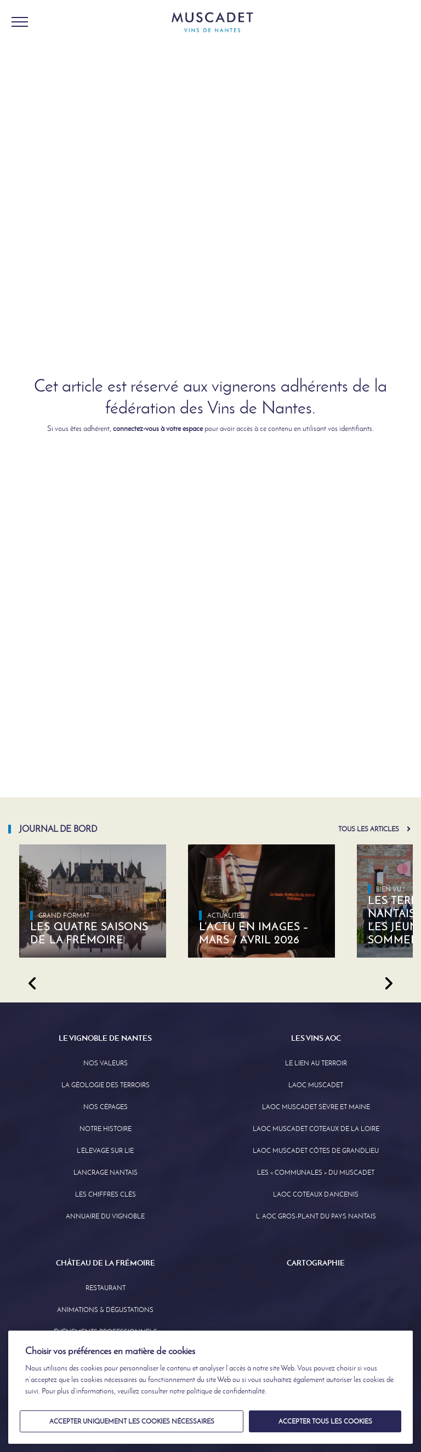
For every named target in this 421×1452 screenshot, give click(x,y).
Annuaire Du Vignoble (105, 1216)
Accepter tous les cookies (325, 1421)
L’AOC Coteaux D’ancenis (316, 1194)
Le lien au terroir (316, 1063)
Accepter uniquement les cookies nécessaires (131, 1421)
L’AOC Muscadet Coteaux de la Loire (316, 1129)
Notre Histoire (105, 1129)
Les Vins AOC (316, 1038)
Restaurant (106, 1288)
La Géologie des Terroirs (105, 1085)
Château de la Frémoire (105, 1263)
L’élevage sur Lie (105, 1150)
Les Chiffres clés (105, 1194)
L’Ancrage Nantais (105, 1172)
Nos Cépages (105, 1107)
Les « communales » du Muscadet (315, 1172)
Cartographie (316, 1263)
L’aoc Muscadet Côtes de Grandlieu (316, 1150)
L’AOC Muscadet (315, 1085)
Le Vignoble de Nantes (105, 1038)
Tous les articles (368, 829)
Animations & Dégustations (105, 1310)
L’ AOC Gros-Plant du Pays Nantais (316, 1216)
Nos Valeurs (105, 1063)
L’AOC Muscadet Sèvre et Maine (316, 1107)
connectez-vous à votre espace (158, 428)
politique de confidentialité (225, 1391)
